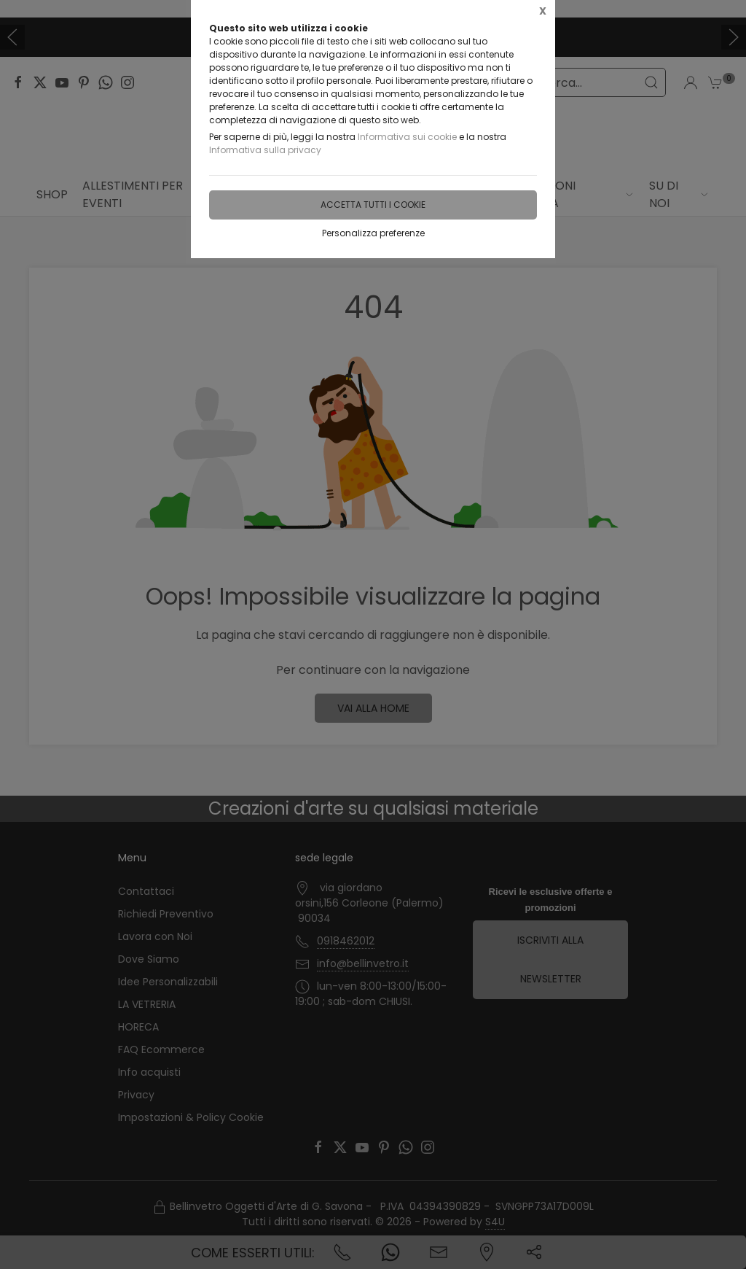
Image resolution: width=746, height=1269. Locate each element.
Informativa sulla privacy (265, 150)
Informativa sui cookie (407, 137)
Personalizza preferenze (373, 233)
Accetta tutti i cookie (373, 204)
